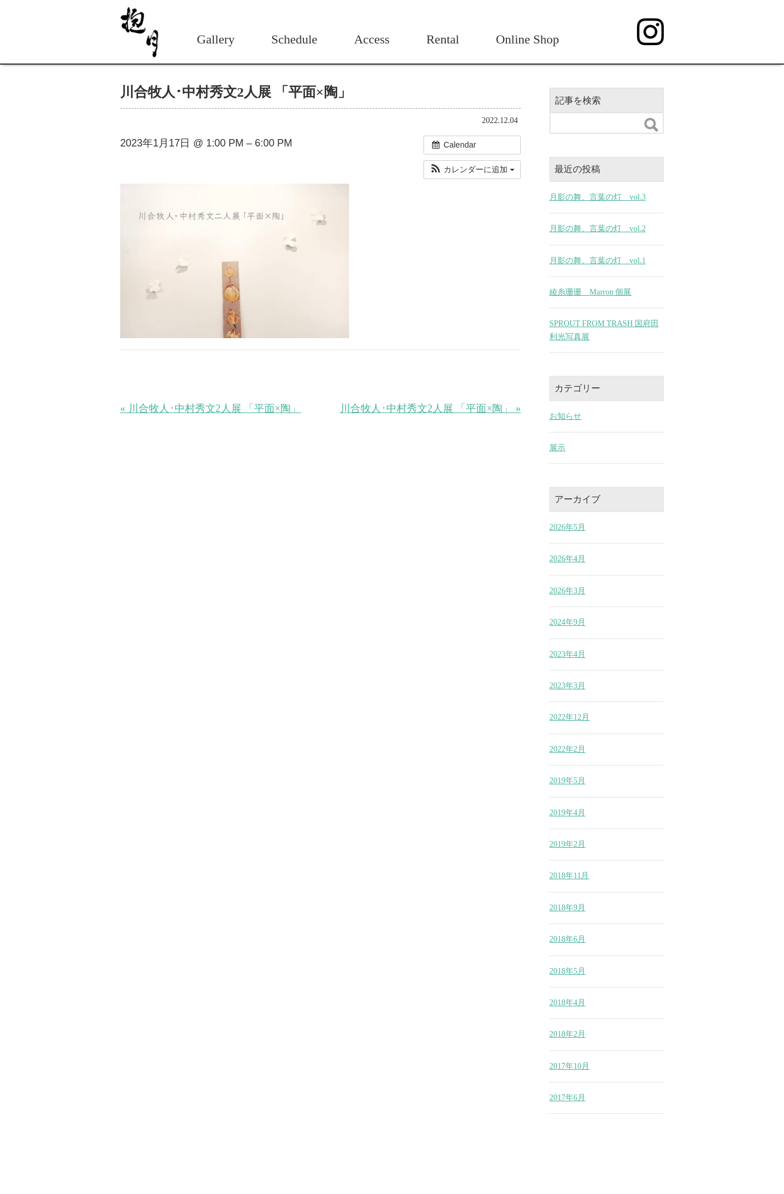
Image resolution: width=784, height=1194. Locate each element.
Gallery (216, 39)
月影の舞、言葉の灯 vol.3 (597, 197)
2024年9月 (567, 622)
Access (372, 39)
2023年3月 (567, 685)
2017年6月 (567, 1097)
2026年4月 (567, 558)
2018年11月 (569, 875)
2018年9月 (567, 907)
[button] (472, 169)
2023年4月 (567, 654)
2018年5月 (567, 971)
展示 (557, 447)
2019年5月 (567, 780)
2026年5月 (567, 527)
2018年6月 (567, 939)
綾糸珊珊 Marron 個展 (590, 292)
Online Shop (527, 39)
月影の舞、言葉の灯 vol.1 (597, 260)
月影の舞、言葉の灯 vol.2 (597, 228)
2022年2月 (567, 749)
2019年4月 (567, 812)
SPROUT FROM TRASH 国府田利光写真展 (604, 329)
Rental (442, 39)
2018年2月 (567, 1034)
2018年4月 (567, 1002)
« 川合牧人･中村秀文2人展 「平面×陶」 (210, 408)
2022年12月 (569, 717)
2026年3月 (567, 590)
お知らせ (565, 416)
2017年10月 (569, 1066)
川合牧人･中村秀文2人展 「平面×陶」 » (430, 408)
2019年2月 (567, 844)
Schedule (294, 39)
